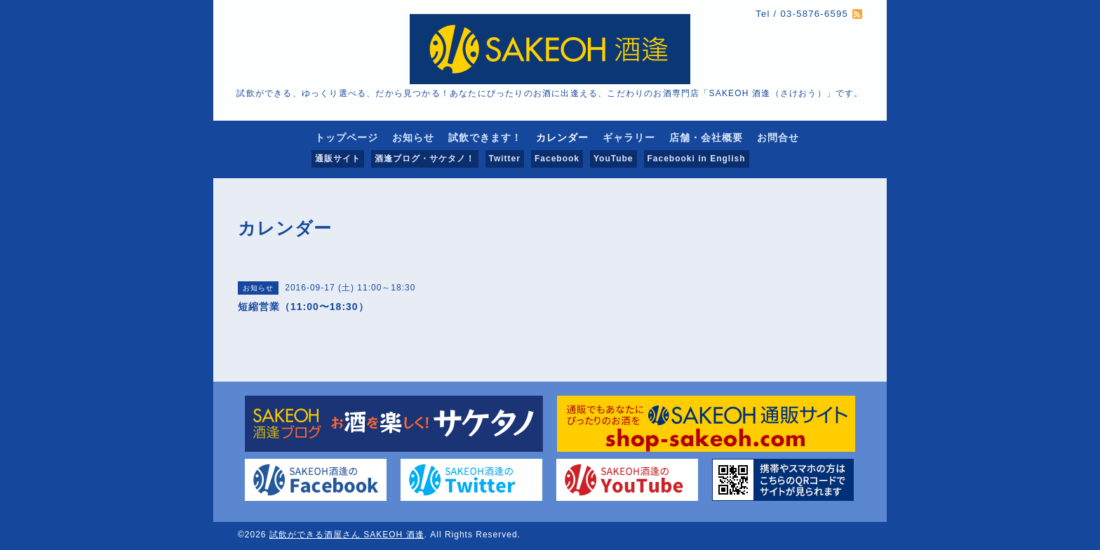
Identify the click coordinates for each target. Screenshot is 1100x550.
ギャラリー (629, 137)
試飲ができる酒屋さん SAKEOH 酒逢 (346, 534)
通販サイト (338, 158)
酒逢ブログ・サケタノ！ (425, 158)
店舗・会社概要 (706, 137)
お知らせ (413, 137)
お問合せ (778, 137)
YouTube (613, 158)
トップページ (346, 137)
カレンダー (562, 137)
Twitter (505, 158)
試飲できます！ (485, 137)
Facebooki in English (697, 158)
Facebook (557, 158)
